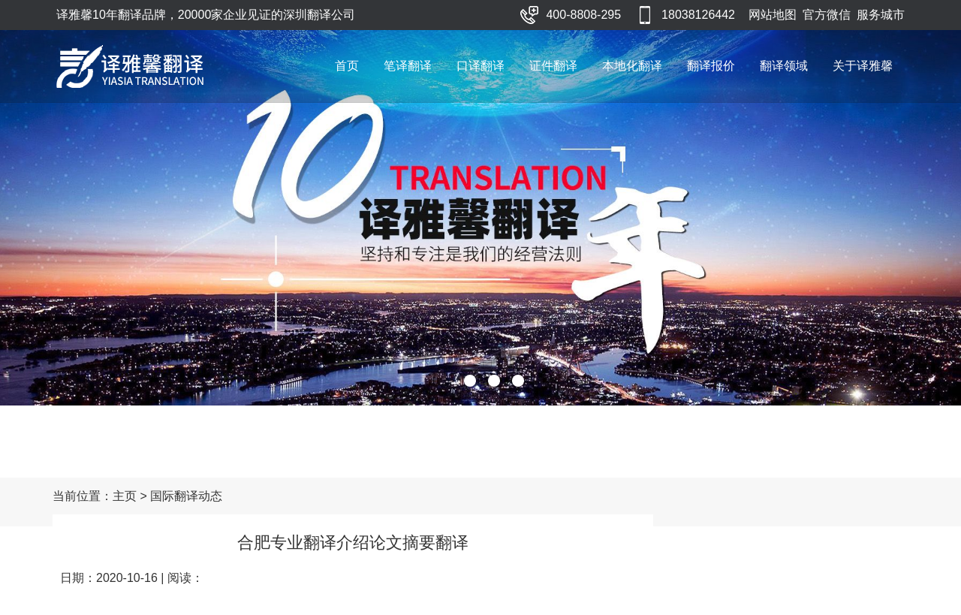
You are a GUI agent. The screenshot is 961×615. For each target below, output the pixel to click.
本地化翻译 (632, 65)
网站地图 (773, 14)
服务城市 (881, 14)
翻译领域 (784, 65)
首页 (347, 65)
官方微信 (827, 14)
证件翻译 (553, 65)
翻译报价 (711, 65)
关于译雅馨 (863, 65)
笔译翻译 (408, 65)
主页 (125, 496)
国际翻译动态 (186, 496)
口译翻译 (480, 65)
